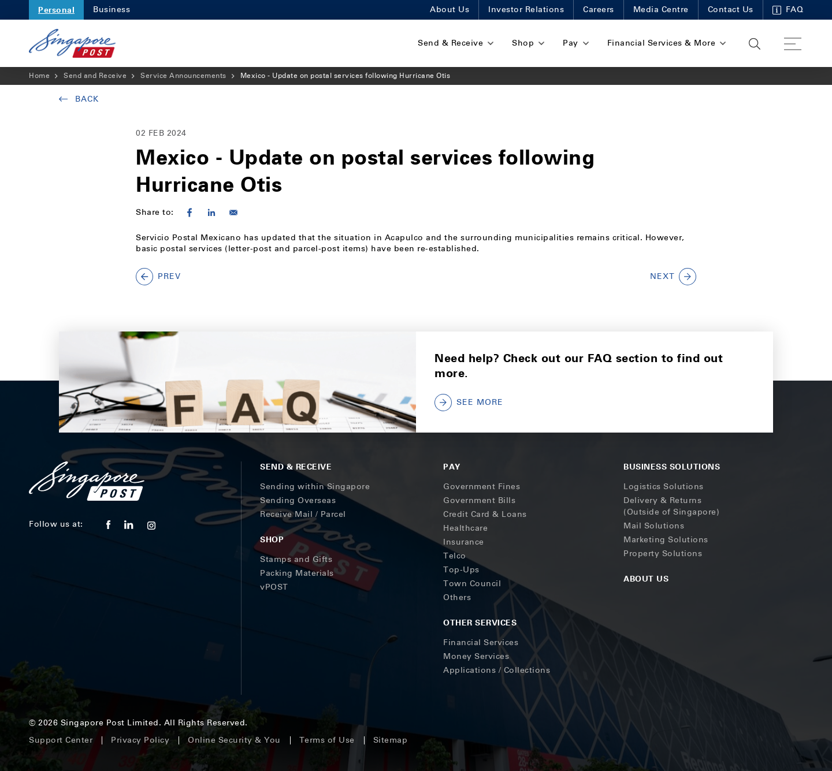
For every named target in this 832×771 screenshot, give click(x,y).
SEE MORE (468, 402)
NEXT (673, 276)
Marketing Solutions (665, 540)
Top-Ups (461, 570)
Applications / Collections (496, 670)
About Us (449, 9)
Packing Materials (297, 573)
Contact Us (730, 9)
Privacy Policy (140, 740)
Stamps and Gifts (296, 559)
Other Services (480, 622)
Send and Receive (95, 76)
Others (457, 597)
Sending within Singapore (315, 486)
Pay (451, 466)
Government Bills (479, 500)
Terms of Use (327, 740)
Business (111, 9)
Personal (56, 9)
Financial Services (480, 642)
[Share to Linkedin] (211, 212)
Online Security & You (234, 740)
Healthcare (465, 528)
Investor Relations (526, 9)
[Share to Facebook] (189, 212)
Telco (454, 556)
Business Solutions (671, 466)
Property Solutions (662, 553)
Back (79, 99)
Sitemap (390, 740)
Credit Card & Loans (485, 514)
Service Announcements (183, 76)
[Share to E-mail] (233, 212)
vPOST (274, 587)
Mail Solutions (653, 526)
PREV (158, 276)
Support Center (60, 740)
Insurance (463, 542)
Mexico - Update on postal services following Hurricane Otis (345, 76)
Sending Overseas (298, 500)
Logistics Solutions (663, 486)
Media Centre (661, 9)
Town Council (472, 584)
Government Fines (481, 486)
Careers (598, 9)
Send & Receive (296, 466)
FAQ (788, 9)
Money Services (476, 656)
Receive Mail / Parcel (303, 514)
